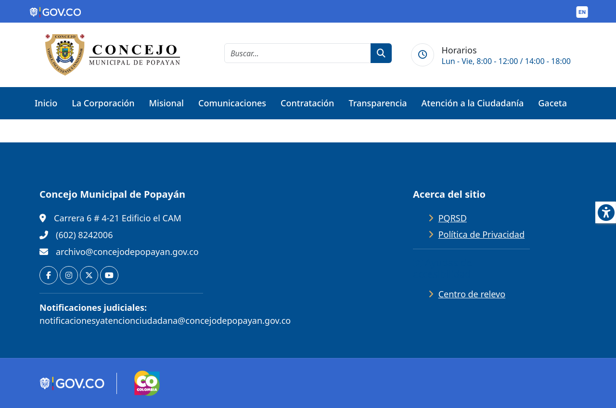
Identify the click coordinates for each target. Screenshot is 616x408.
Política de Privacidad (481, 234)
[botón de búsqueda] (381, 53)
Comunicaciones (232, 103)
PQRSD (452, 218)
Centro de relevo (471, 294)
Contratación (307, 103)
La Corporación (103, 103)
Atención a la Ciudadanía (473, 103)
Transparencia (377, 103)
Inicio (46, 103)
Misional (166, 103)
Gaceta (552, 103)
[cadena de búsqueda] (297, 53)
